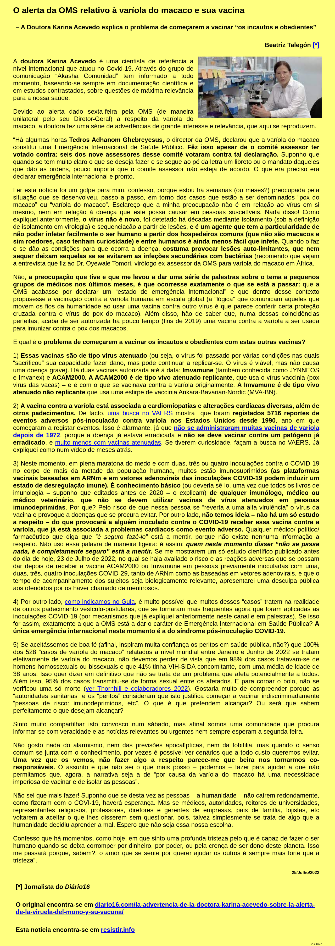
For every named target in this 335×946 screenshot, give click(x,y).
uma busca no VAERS (140, 413)
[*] (316, 44)
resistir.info (118, 929)
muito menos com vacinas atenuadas (108, 442)
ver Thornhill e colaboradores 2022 (137, 688)
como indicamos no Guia (100, 601)
